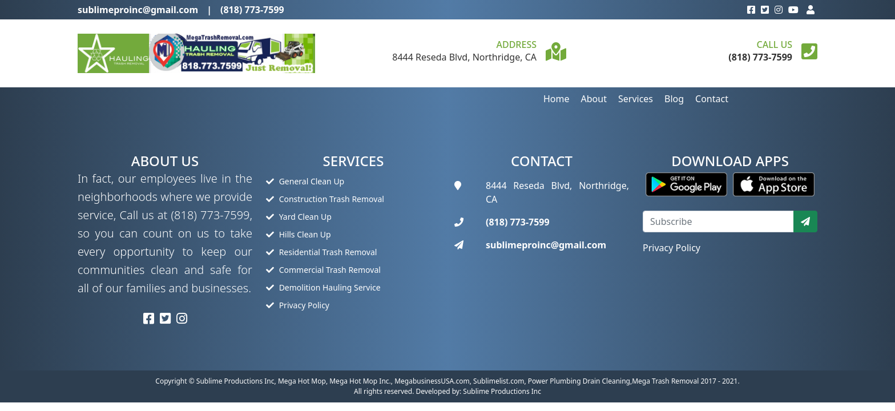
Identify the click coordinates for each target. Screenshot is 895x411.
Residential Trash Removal (321, 252)
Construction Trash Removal (325, 199)
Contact (711, 98)
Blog (674, 98)
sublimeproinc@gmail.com (138, 9)
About (594, 98)
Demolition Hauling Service (323, 287)
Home (556, 98)
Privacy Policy (297, 305)
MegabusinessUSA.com (432, 381)
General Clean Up (305, 181)
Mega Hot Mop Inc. (360, 381)
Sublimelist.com (498, 381)
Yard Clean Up (299, 216)
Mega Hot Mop (302, 381)
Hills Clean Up (298, 234)
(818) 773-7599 (252, 9)
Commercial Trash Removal (323, 269)
